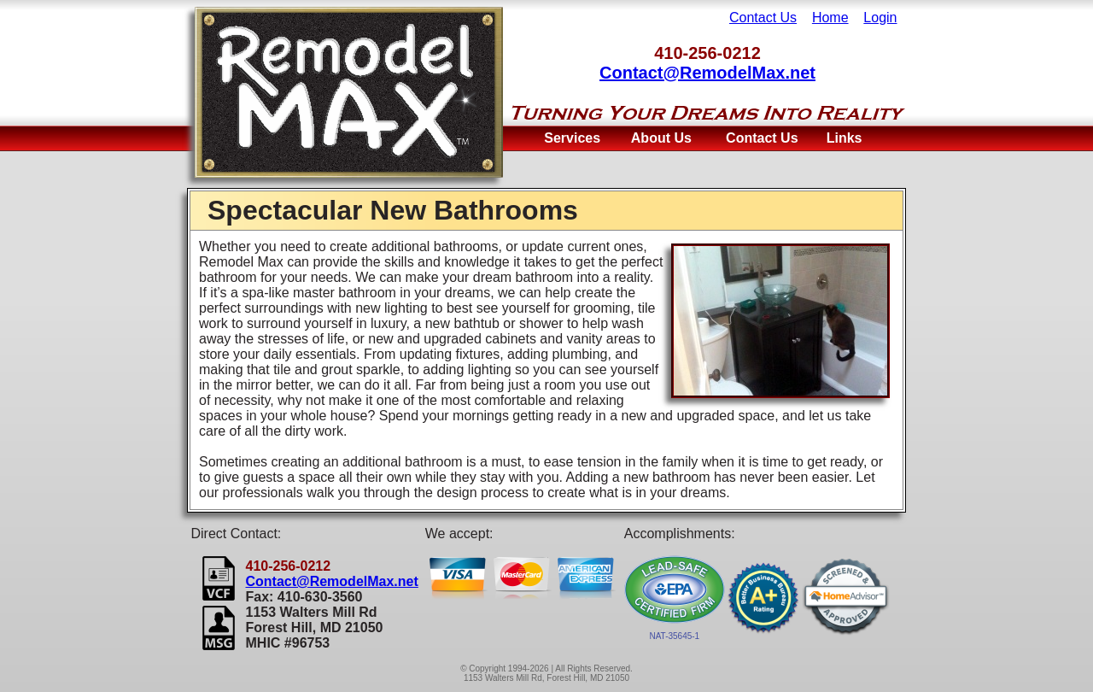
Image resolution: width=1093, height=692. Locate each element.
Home (830, 17)
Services (572, 138)
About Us (661, 138)
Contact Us (763, 17)
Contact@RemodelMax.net (707, 72)
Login (880, 17)
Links (844, 138)
